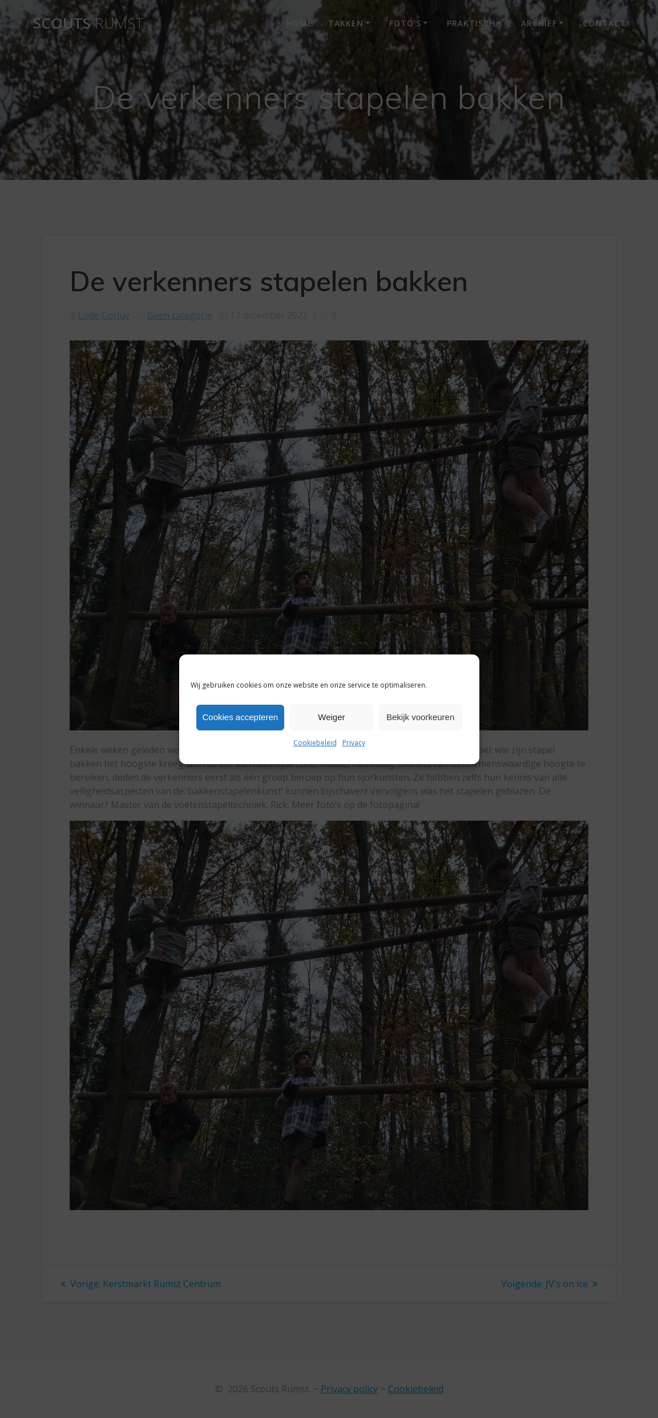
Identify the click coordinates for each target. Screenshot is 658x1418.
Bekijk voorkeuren (420, 717)
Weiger (331, 717)
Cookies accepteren (240, 717)
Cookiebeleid (315, 743)
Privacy (353, 743)
